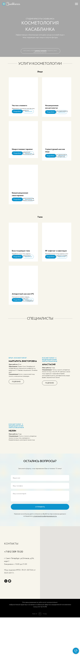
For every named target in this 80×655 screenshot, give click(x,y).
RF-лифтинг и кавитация (56, 271)
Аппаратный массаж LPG (23, 320)
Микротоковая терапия (22, 156)
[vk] (5, 614)
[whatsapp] (9, 614)
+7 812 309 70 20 (13, 585)
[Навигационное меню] (76, 4)
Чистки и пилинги (19, 105)
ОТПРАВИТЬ (40, 540)
